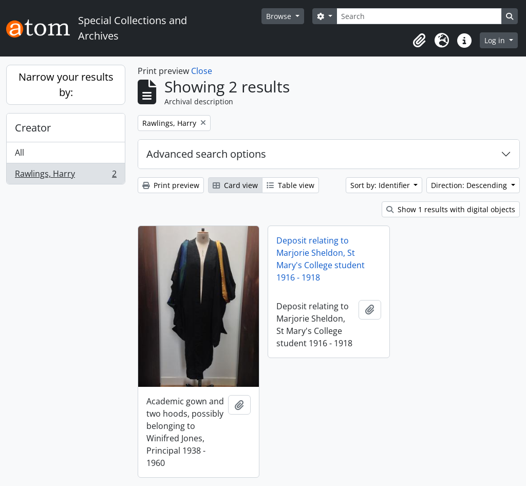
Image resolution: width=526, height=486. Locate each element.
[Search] (419, 16)
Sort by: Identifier (381, 185)
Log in (495, 40)
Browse (279, 16)
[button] (419, 40)
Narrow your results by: (66, 84)
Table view (290, 185)
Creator (33, 128)
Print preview (170, 185)
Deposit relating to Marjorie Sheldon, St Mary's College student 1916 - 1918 (320, 259)
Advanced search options (206, 154)
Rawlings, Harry (65, 175)
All (19, 152)
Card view (235, 185)
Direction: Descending (470, 185)
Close (201, 71)
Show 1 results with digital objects (450, 209)
